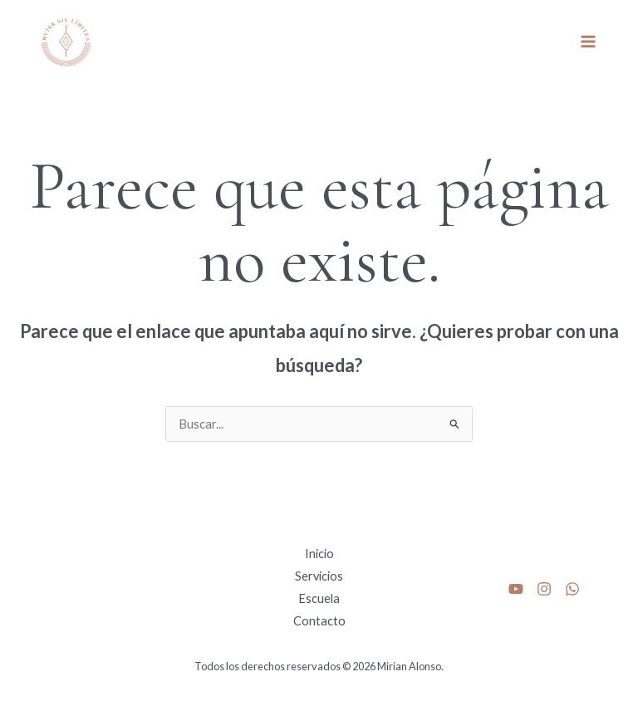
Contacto (319, 621)
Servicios (319, 576)
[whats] (572, 588)
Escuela (319, 598)
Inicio (319, 554)
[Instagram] (544, 588)
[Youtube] (515, 588)
